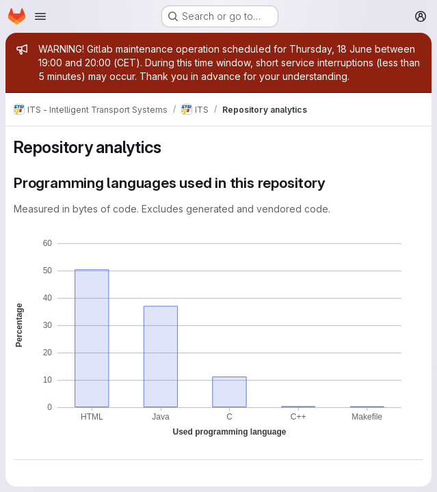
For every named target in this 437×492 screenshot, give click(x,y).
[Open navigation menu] (40, 16)
